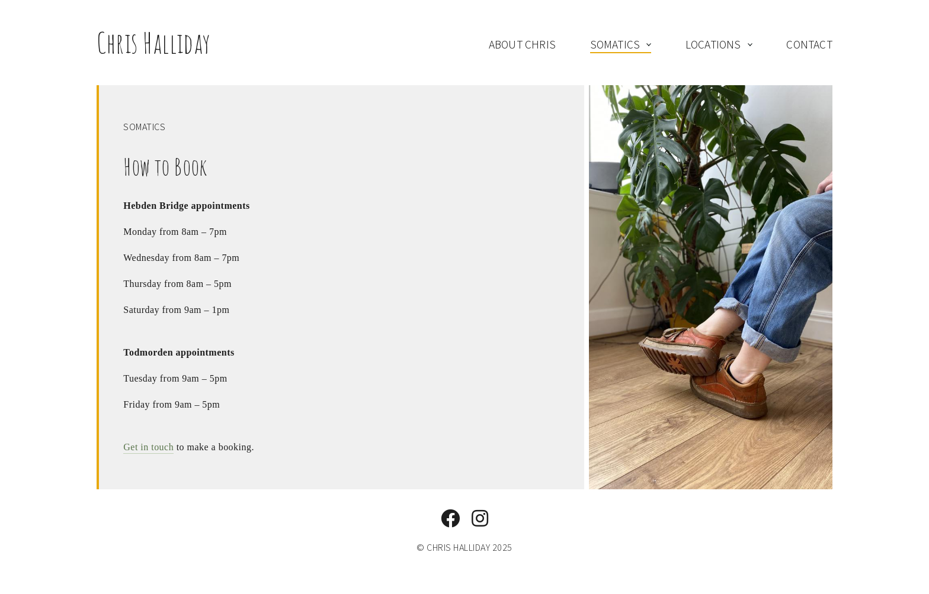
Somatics (144, 127)
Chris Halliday (154, 42)
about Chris (522, 44)
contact (809, 44)
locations (713, 44)
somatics (615, 44)
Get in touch (148, 447)
